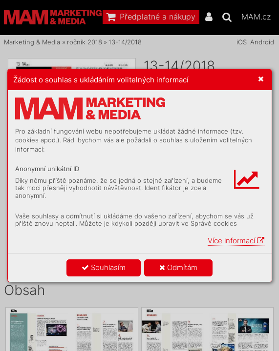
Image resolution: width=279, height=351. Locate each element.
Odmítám (178, 267)
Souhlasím (104, 267)
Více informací (236, 240)
